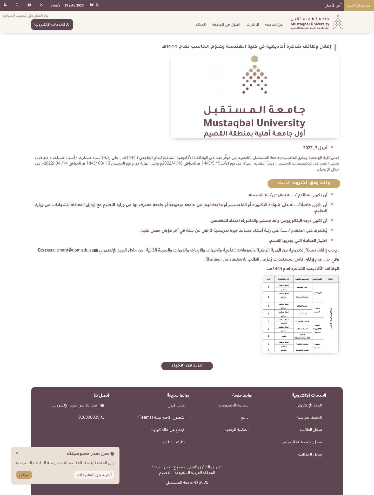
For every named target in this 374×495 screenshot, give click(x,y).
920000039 (88, 417)
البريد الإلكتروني (309, 405)
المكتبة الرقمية (236, 429)
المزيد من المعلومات (94, 475)
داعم (245, 417)
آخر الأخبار (333, 5)
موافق (24, 475)
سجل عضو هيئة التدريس (301, 442)
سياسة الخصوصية (233, 405)
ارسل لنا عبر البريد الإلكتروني (75, 405)
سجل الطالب (311, 429)
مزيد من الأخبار (187, 366)
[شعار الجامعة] (315, 22)
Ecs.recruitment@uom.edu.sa (66, 250)
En (92, 4)
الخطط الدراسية (309, 417)
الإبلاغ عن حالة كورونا (168, 429)
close (17, 453)
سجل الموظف (310, 454)
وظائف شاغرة (173, 442)
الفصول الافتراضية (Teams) (161, 417)
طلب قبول (176, 405)
